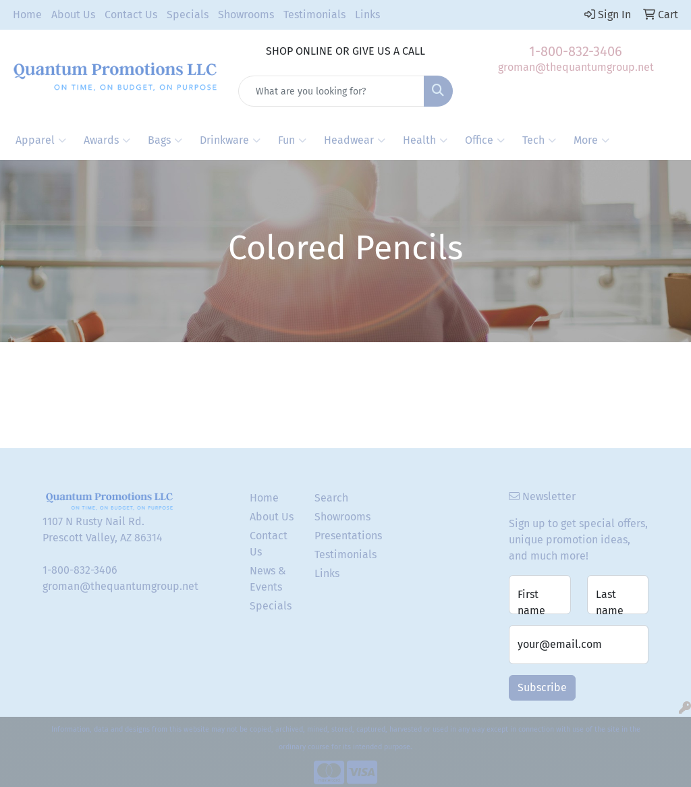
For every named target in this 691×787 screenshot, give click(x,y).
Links (367, 14)
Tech (539, 140)
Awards (107, 140)
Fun (292, 140)
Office (485, 140)
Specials (188, 14)
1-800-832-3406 (575, 51)
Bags (165, 140)
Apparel (41, 140)
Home (27, 14)
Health (425, 140)
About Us (73, 14)
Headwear (354, 140)
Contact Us (131, 14)
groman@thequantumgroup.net (576, 67)
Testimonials (314, 14)
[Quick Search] (331, 91)
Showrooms (246, 14)
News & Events (268, 578)
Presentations (338, 535)
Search (331, 497)
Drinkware (230, 140)
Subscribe (542, 687)
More (591, 140)
